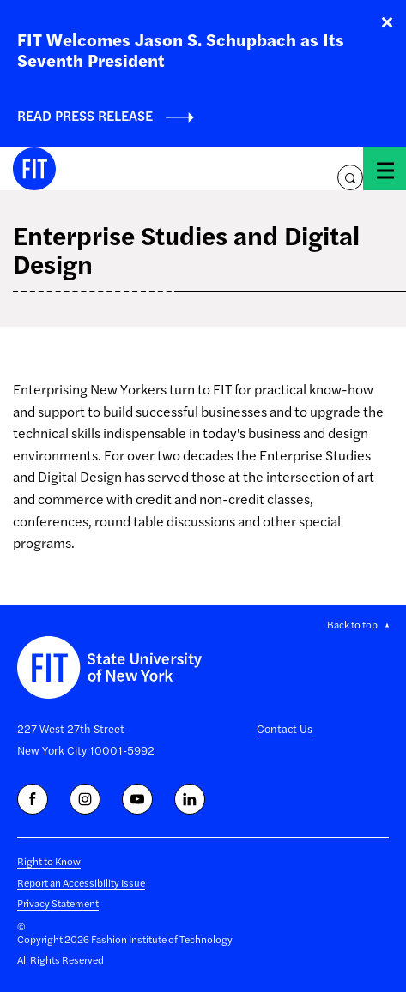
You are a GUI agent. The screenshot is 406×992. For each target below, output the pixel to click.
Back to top (352, 624)
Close (387, 22)
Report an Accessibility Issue (81, 882)
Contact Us (284, 728)
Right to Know (49, 861)
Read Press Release (85, 115)
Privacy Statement (58, 903)
